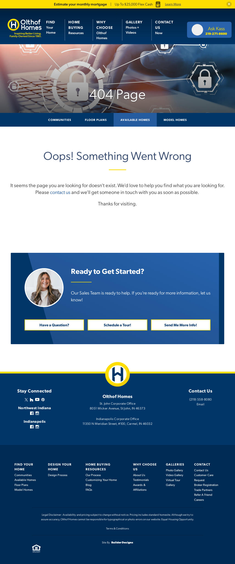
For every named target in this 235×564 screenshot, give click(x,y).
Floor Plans (96, 120)
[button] (229, 4)
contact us (60, 191)
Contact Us (201, 470)
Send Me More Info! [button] (180, 324)
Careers (199, 499)
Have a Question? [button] (54, 324)
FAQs (89, 489)
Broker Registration (206, 485)
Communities (59, 120)
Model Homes (175, 120)
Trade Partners (203, 489)
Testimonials (141, 480)
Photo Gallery (174, 470)
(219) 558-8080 (200, 399)
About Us (139, 475)
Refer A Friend (203, 494)
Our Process (93, 475)
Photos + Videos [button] (134, 27)
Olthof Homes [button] (104, 29)
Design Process (57, 475)
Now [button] (164, 27)
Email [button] (200, 404)
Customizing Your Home (101, 480)
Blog (89, 484)
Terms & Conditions (117, 528)
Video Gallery (174, 475)
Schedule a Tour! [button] (117, 324)
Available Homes (135, 120)
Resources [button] (76, 27)
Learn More (173, 4)
